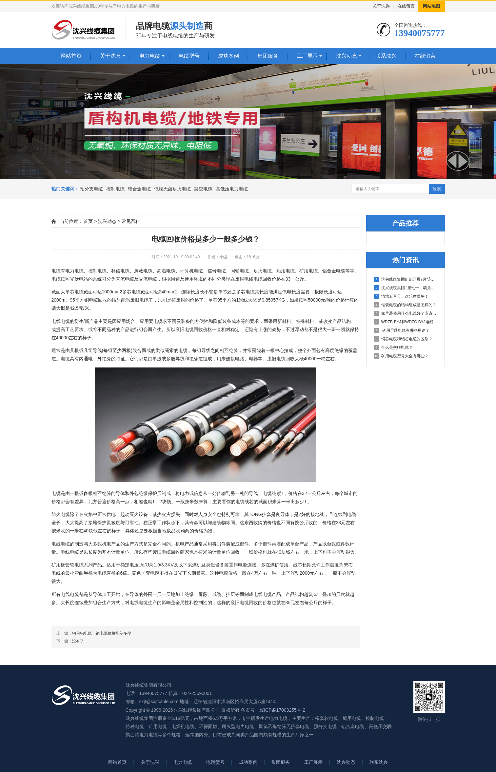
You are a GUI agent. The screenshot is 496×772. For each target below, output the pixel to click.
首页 (88, 221)
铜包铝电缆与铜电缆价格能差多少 (101, 633)
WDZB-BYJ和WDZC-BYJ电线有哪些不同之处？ (406, 322)
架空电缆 (203, 188)
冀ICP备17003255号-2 (282, 710)
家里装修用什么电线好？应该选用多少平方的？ (406, 313)
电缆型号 (189, 56)
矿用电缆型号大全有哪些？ (401, 356)
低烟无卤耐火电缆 (172, 188)
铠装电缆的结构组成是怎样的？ (405, 304)
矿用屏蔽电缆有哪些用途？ (401, 330)
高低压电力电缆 (232, 188)
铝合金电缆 (139, 188)
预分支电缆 (91, 188)
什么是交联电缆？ (393, 347)
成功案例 (228, 56)
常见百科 (131, 221)
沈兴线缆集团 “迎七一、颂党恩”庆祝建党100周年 (406, 287)
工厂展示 (307, 56)
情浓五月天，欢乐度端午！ (401, 296)
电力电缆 (149, 56)
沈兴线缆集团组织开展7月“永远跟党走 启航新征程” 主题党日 (406, 279)
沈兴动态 (346, 56)
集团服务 (267, 56)
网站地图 (431, 6)
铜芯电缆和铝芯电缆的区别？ (403, 339)
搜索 (436, 188)
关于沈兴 (381, 6)
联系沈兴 (385, 56)
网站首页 (71, 56)
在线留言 (406, 6)
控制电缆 (115, 188)
